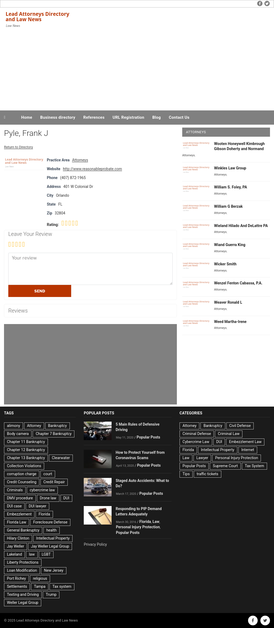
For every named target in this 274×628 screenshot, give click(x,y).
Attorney (34, 425)
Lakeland (14, 554)
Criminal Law (228, 434)
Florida (44, 514)
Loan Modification (22, 570)
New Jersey (53, 570)
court (47, 474)
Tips (186, 474)
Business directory (57, 117)
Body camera (18, 434)
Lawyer (202, 458)
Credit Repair (54, 482)
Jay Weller (15, 546)
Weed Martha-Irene (230, 321)
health (51, 530)
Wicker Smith (225, 264)
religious (40, 578)
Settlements (17, 586)
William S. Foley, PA (230, 187)
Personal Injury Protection (138, 527)
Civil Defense (240, 425)
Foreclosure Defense (50, 522)
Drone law (48, 498)
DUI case (14, 506)
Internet (247, 450)
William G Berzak (228, 206)
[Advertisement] (137, 69)
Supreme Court (225, 466)
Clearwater (61, 458)
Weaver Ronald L (228, 302)
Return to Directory (18, 147)
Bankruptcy (57, 425)
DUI (66, 498)
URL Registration (128, 117)
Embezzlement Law (245, 442)
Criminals (15, 490)
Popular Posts (148, 437)
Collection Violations (24, 466)
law (32, 554)
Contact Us (179, 117)
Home (26, 117)
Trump (51, 594)
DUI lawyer (37, 506)
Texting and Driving (23, 594)
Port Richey (16, 578)
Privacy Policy (95, 544)
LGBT (46, 554)
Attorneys (80, 160)
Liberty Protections (23, 562)
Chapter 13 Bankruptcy (26, 458)
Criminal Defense (196, 434)
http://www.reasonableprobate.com (92, 169)
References (94, 117)
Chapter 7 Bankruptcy (53, 434)
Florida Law (16, 522)
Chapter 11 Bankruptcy (26, 442)
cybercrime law (42, 490)
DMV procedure (20, 498)
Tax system (61, 586)
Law (156, 521)
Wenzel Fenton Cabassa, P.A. (238, 283)
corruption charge (21, 474)
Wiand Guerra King (229, 245)
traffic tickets (207, 474)
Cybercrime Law (195, 442)
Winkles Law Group (230, 168)
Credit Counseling (21, 482)
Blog (156, 117)
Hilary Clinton (18, 538)
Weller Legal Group (22, 602)
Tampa (39, 586)
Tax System (254, 466)
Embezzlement (19, 514)
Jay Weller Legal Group (50, 546)
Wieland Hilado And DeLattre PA (241, 226)
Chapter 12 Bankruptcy (26, 450)
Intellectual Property (53, 538)
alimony (13, 425)
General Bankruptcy (23, 530)
